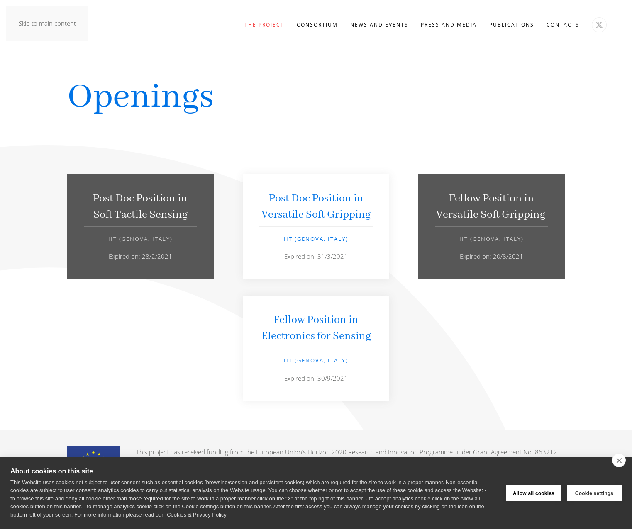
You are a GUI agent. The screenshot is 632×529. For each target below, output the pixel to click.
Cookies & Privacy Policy (197, 515)
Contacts (563, 24)
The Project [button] (264, 24)
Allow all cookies (533, 493)
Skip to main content (47, 23)
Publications (511, 24)
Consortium (317, 24)
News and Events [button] (379, 24)
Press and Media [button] (449, 24)
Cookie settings (594, 493)
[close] (619, 460)
